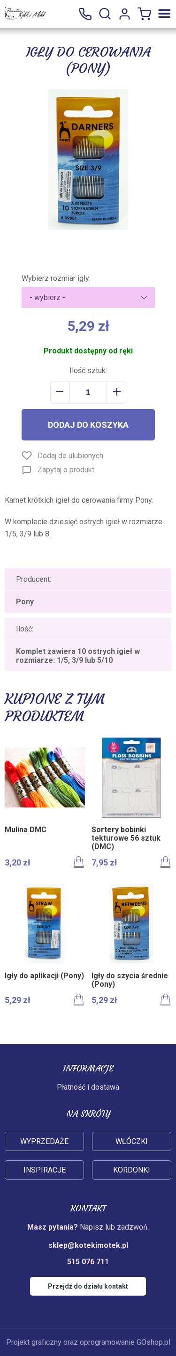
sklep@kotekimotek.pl (88, 1245)
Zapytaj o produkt (66, 469)
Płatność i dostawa (88, 1087)
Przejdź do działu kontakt (88, 1286)
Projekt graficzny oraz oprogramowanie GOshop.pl (88, 1342)
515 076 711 (84, 14)
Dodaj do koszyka (88, 425)
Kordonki (131, 1169)
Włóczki (131, 1141)
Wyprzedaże (44, 1141)
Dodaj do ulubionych (70, 455)
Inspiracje (44, 1169)
